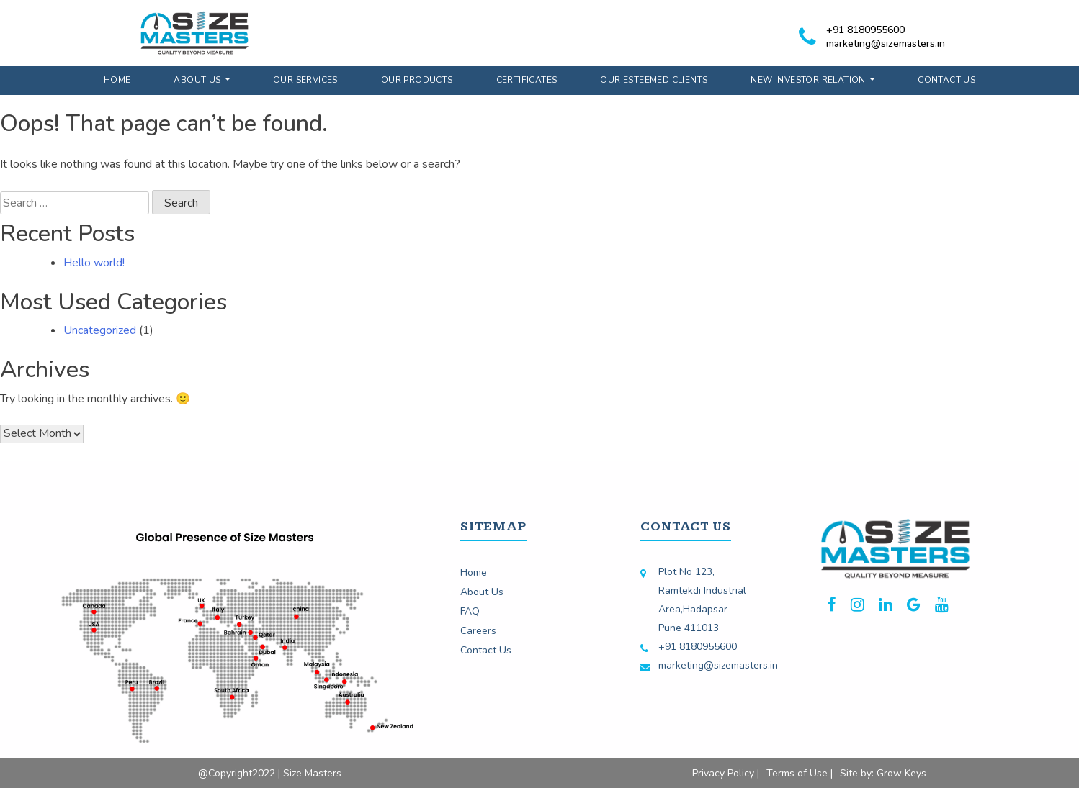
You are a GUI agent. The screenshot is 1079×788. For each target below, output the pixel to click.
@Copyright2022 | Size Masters (269, 773)
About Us (198, 80)
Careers (478, 631)
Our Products (417, 80)
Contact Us (946, 80)
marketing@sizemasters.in (885, 43)
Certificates (527, 80)
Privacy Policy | (725, 773)
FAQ (470, 611)
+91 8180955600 (865, 30)
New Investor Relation (809, 80)
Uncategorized (99, 330)
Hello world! (94, 263)
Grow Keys (901, 773)
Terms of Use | (799, 773)
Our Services (305, 80)
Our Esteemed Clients (653, 80)
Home (117, 80)
